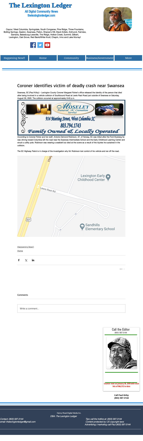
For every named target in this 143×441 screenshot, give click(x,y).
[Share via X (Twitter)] (26, 260)
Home (20, 250)
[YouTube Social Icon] (47, 45)
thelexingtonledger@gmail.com (20, 421)
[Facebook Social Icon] (33, 45)
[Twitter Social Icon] (40, 45)
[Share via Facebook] (18, 260)
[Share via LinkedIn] (33, 260)
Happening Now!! (25, 247)
